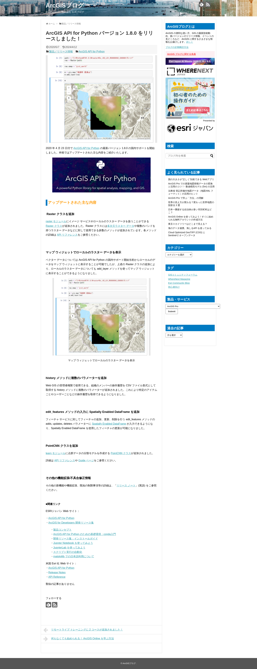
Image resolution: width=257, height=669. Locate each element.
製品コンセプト (62, 529)
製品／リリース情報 (61, 51)
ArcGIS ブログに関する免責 (181, 54)
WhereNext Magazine (179, 279)
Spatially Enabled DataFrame (109, 423)
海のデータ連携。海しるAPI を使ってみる (189, 228)
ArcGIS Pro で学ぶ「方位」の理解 (185, 198)
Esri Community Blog (179, 283)
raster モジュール (56, 221)
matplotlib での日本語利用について (73, 556)
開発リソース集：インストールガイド (75, 538)
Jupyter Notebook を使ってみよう (73, 543)
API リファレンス (67, 234)
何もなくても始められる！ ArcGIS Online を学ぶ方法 (78, 638)
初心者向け (174, 287)
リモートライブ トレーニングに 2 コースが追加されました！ (83, 630)
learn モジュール (55, 453)
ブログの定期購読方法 (177, 47)
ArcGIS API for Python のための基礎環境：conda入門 (84, 534)
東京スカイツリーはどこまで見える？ (187, 224)
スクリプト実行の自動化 (67, 552)
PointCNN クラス (121, 453)
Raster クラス (54, 226)
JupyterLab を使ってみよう (69, 547)
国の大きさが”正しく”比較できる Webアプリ (191, 179)
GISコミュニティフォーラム (182, 274)
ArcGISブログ (65, 5)
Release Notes (57, 572)
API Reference (56, 576)
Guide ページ (86, 460)
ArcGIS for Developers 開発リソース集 (71, 522)
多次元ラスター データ (120, 226)
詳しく (189, 42)
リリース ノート (126, 485)
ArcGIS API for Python (92, 51)
